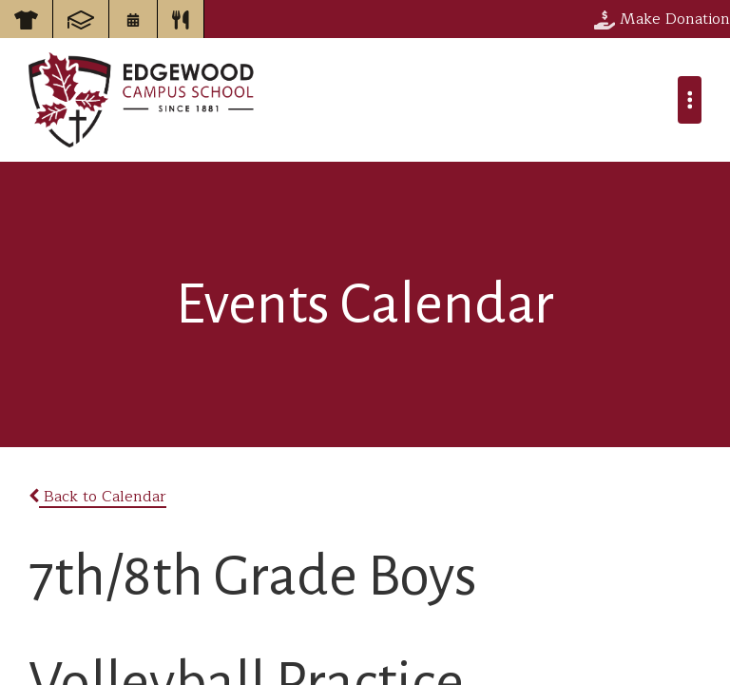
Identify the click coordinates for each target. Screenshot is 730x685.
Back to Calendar (97, 496)
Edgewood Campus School (142, 99)
